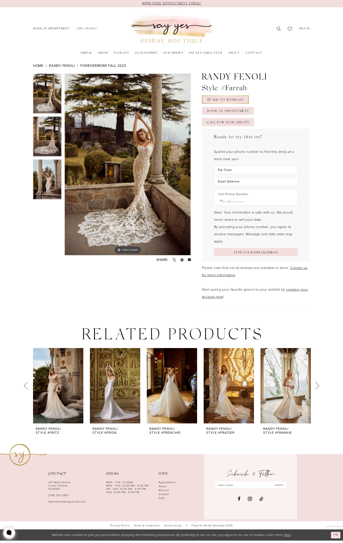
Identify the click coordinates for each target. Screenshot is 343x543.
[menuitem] (51, 29)
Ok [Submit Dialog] (335, 537)
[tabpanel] (47, 95)
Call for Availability (229, 124)
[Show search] (278, 29)
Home (38, 65)
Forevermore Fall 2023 (103, 65)
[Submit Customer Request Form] (256, 254)
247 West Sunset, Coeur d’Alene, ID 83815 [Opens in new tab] (59, 488)
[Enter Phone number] (253, 202)
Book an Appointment (229, 112)
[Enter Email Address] (256, 183)
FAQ (161, 500)
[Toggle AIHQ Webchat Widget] (9, 533)
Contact (164, 497)
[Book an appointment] (51, 29)
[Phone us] (86, 29)
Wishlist (164, 493)
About (162, 489)
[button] (304, 29)
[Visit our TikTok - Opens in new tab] (261, 501)
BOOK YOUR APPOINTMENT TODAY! (171, 3)
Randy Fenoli (62, 65)
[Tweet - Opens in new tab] (174, 260)
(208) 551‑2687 (58, 498)
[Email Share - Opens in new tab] (189, 259)
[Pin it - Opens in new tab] (182, 260)
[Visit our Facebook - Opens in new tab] (239, 501)
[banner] (171, 29)
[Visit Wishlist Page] (290, 29)
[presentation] (58, 388)
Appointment (167, 485)
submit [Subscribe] (279, 487)
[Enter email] (250, 487)
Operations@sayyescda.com (67, 504)
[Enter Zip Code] (256, 172)
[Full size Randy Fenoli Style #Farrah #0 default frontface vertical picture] (128, 164)
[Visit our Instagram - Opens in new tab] (250, 501)
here (287, 537)
